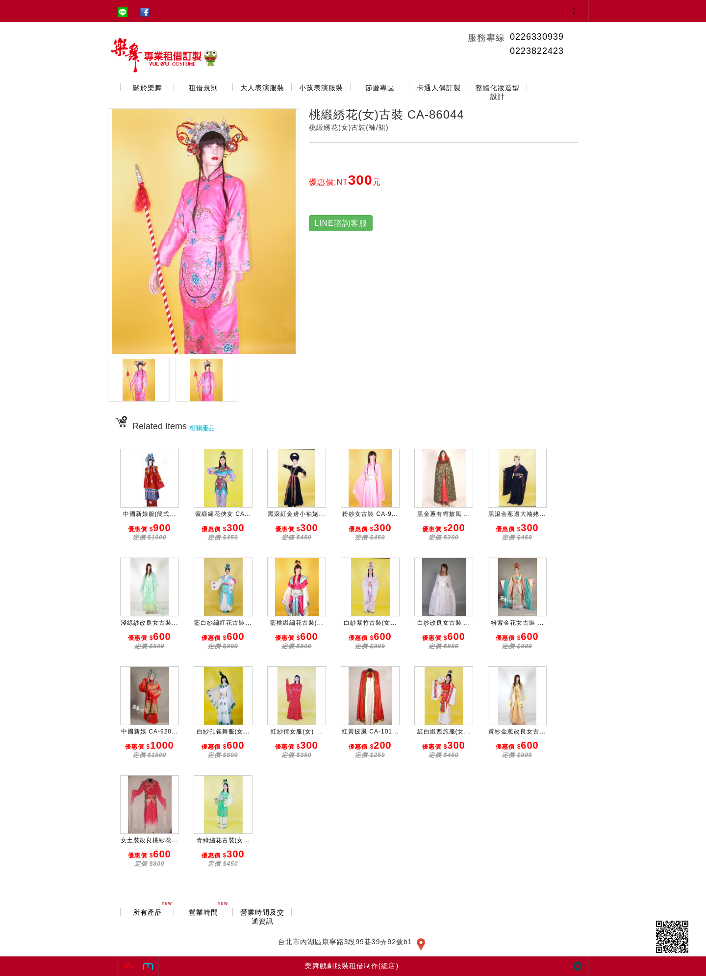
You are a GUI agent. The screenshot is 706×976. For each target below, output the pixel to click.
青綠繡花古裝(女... (223, 840)
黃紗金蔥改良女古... (517, 731)
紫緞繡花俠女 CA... (223, 514)
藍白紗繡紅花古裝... (223, 622)
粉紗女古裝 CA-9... (370, 514)
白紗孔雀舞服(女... (223, 731)
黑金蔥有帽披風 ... (443, 514)
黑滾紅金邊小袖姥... (296, 514)
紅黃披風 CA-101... (370, 731)
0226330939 (537, 37)
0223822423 (537, 51)
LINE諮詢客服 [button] (340, 223)
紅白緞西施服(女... (444, 731)
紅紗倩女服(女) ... (296, 731)
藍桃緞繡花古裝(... (297, 622)
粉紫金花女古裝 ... (517, 622)
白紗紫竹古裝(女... (370, 622)
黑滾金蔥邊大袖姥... (517, 514)
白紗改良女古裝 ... (443, 622)
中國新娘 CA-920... (149, 731)
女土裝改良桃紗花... (149, 840)
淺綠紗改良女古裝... (149, 622)
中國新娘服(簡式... (149, 514)
